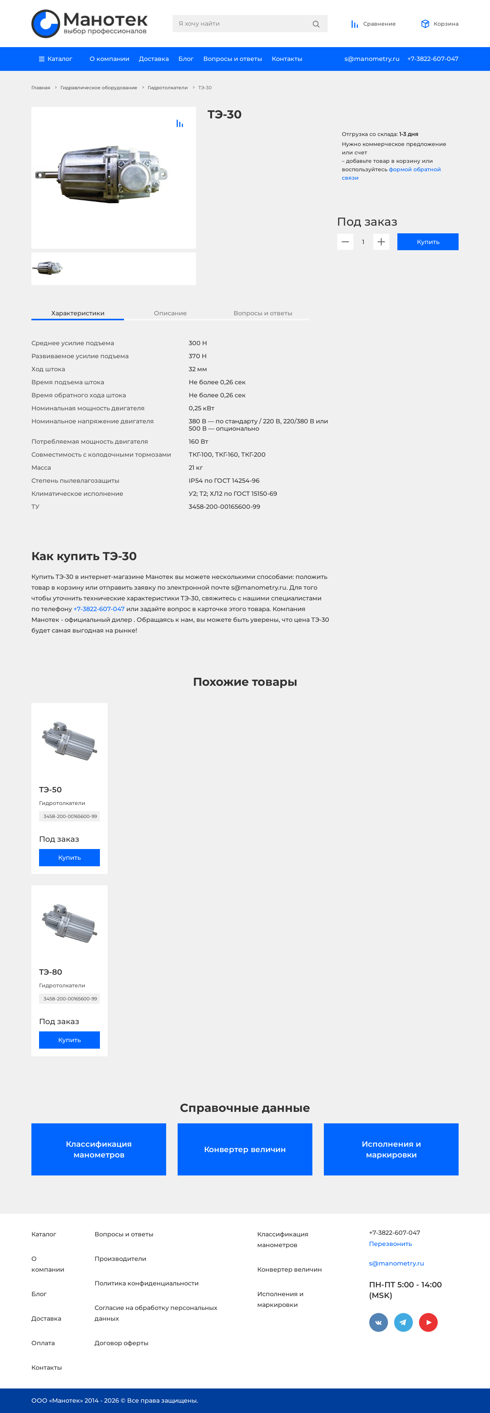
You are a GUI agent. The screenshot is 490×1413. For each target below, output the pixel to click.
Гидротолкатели (168, 87)
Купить (428, 242)
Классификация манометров (99, 1149)
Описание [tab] (170, 313)
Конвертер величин (245, 1149)
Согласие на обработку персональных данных (156, 1313)
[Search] (316, 24)
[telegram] (403, 1322)
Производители (120, 1258)
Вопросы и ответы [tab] (263, 313)
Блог (186, 58)
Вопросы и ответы (232, 58)
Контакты (287, 58)
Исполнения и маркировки (391, 1149)
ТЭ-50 (50, 789)
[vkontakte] (378, 1322)
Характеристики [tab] (78, 313)
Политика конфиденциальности (147, 1283)
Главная (40, 87)
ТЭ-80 (50, 972)
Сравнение (373, 23)
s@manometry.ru (372, 58)
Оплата (43, 1343)
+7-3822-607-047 (433, 58)
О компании (109, 58)
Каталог (43, 1234)
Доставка (154, 58)
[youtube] (428, 1322)
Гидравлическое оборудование (98, 87)
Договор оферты (122, 1343)
